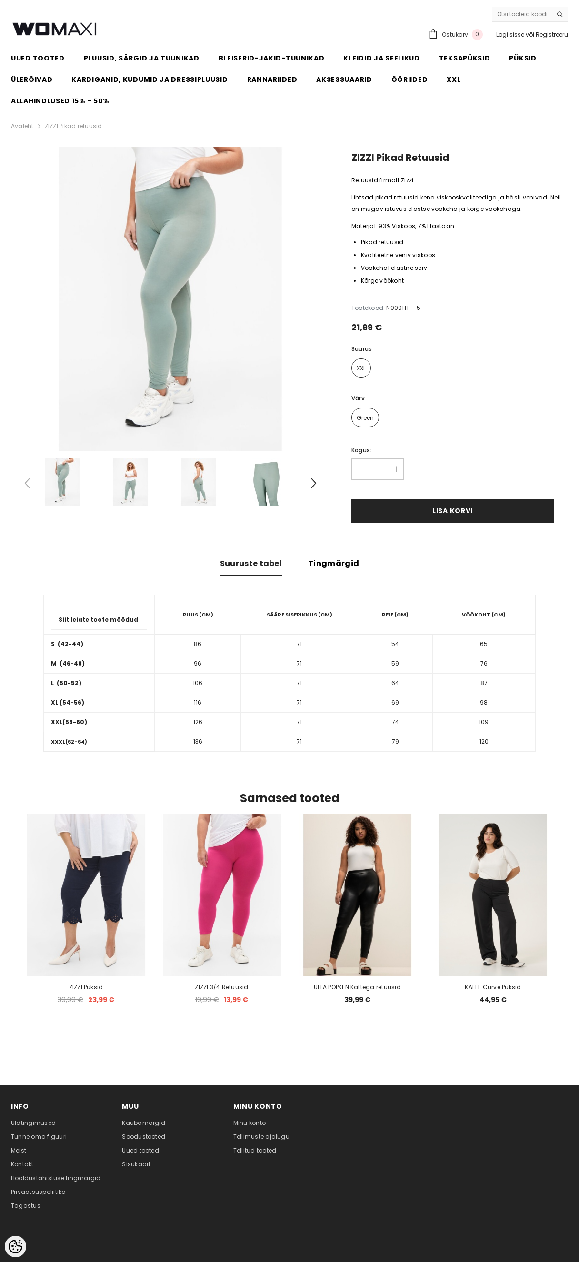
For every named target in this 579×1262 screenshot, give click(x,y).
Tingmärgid (333, 563)
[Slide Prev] (27, 485)
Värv (358, 398)
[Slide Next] (313, 485)
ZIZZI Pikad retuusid (73, 126)
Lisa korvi (452, 511)
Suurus (361, 349)
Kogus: (361, 450)
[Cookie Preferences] (15, 1246)
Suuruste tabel (251, 563)
